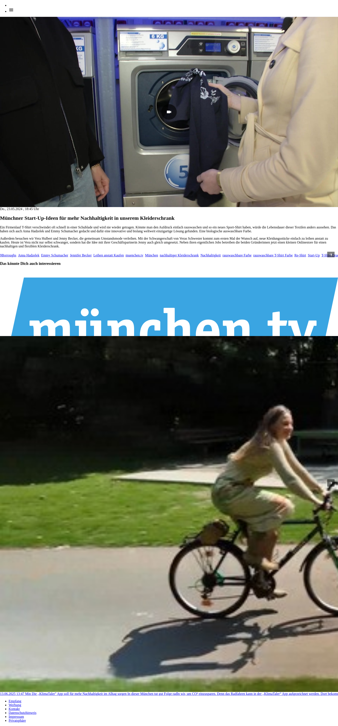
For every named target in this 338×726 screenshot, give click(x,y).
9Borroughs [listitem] (8, 255)
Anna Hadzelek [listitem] (28, 255)
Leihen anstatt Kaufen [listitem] (108, 255)
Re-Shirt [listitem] (300, 255)
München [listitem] (151, 255)
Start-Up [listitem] (314, 255)
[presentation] (331, 254)
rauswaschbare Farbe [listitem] (237, 255)
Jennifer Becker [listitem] (81, 255)
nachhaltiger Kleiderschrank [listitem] (179, 255)
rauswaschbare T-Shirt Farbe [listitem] (273, 255)
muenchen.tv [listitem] (134, 255)
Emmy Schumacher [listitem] (54, 255)
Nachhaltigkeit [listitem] (210, 255)
